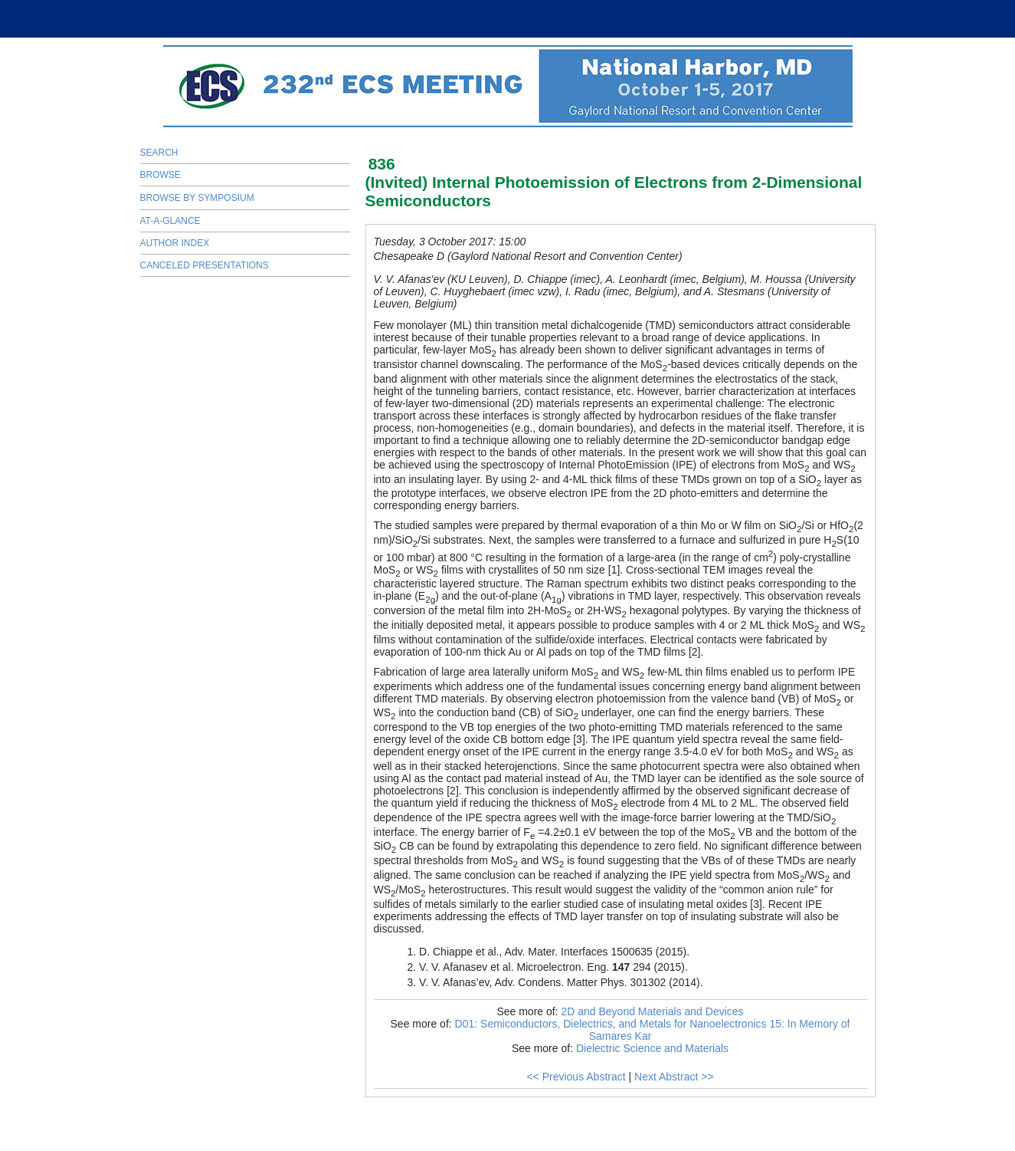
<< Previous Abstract (575, 1076)
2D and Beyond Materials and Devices (652, 1011)
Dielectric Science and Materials (652, 1048)
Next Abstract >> (674, 1076)
